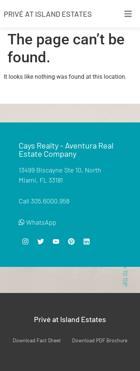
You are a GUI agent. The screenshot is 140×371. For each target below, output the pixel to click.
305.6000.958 (50, 201)
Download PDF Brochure (99, 340)
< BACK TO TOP (125, 268)
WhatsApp (37, 222)
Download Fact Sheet (37, 340)
